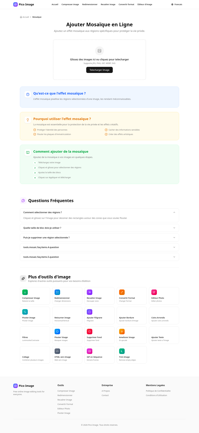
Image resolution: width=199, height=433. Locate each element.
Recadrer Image (64, 399)
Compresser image (70, 4)
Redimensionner (89, 4)
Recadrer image (108, 4)
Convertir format (126, 4)
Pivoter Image (63, 413)
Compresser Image (66, 391)
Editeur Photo (63, 408)
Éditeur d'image (145, 4)
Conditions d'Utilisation (156, 395)
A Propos (106, 391)
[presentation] (99, 59)
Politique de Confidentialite (158, 391)
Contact (105, 395)
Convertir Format (65, 404)
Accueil (55, 4)
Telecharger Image (99, 69)
